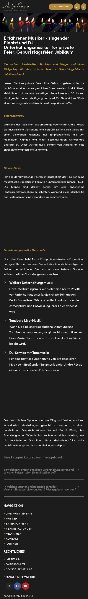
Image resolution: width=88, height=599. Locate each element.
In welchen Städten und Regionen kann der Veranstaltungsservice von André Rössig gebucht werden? (40, 488)
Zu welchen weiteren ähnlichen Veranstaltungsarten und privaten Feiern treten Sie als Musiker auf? (39, 471)
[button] (83, 6)
